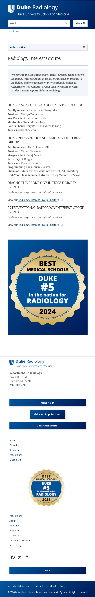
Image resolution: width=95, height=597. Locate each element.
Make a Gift (15, 459)
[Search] (66, 23)
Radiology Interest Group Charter (37, 200)
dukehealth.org (58, 586)
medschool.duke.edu (18, 586)
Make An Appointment (47, 414)
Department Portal (47, 425)
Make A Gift (47, 402)
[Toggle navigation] (80, 23)
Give (47, 570)
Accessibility (15, 545)
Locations (14, 535)
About (12, 440)
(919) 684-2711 (18, 385)
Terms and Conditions (20, 540)
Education (14, 445)
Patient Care (15, 454)
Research (14, 450)
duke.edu (39, 586)
